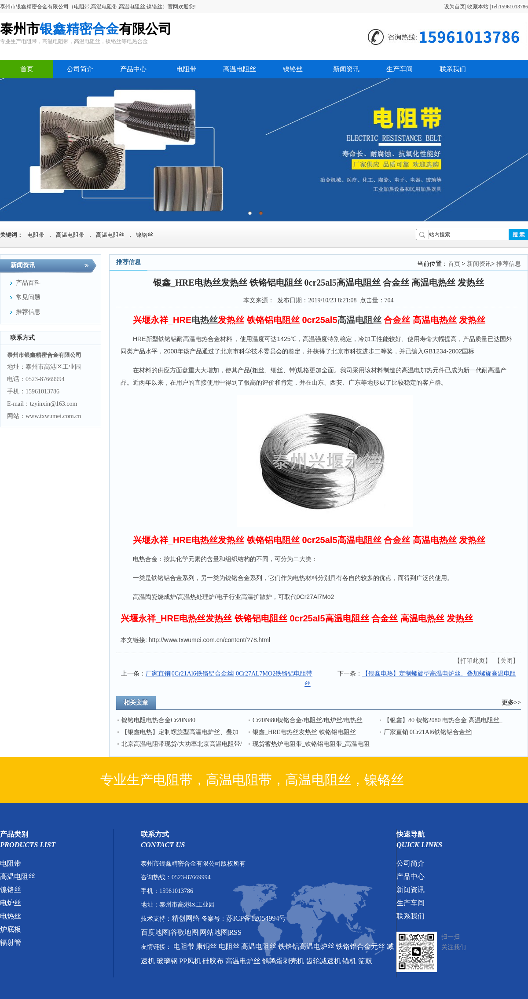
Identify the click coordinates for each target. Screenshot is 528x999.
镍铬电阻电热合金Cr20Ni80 (158, 720)
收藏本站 (477, 7)
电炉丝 (10, 903)
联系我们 (453, 69)
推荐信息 (508, 264)
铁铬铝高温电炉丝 (306, 946)
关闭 (506, 660)
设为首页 (454, 7)
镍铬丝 (293, 69)
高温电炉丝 (242, 961)
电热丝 (10, 916)
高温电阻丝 (239, 69)
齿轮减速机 (323, 961)
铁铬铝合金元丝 (360, 946)
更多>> (511, 702)
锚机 (349, 961)
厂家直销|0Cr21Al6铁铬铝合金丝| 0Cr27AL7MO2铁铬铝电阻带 (229, 673)
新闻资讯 (346, 69)
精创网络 (186, 918)
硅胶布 (213, 961)
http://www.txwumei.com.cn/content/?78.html (209, 639)
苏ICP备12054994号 (256, 918)
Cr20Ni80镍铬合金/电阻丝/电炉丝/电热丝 (308, 720)
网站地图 (214, 932)
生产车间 (399, 69)
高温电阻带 (70, 234)
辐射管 (10, 942)
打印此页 (472, 660)
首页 (26, 69)
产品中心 (133, 69)
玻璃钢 (167, 961)
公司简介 (80, 69)
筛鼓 (365, 961)
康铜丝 (206, 946)
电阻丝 (229, 946)
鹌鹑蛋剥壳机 (283, 961)
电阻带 (186, 69)
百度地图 (155, 932)
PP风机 (190, 961)
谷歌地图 (184, 932)
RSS (235, 932)
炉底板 (10, 929)
